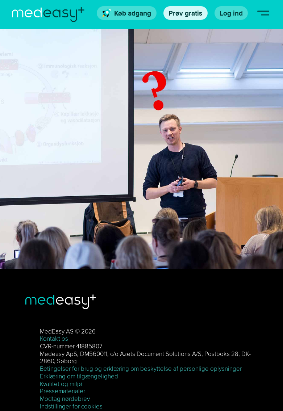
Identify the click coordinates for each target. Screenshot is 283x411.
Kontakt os (54, 338)
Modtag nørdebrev (65, 398)
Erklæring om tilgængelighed (79, 376)
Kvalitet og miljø (61, 383)
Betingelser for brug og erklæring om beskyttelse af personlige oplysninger (141, 368)
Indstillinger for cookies (71, 406)
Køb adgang (126, 13)
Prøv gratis (185, 13)
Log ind (231, 13)
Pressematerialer (62, 391)
